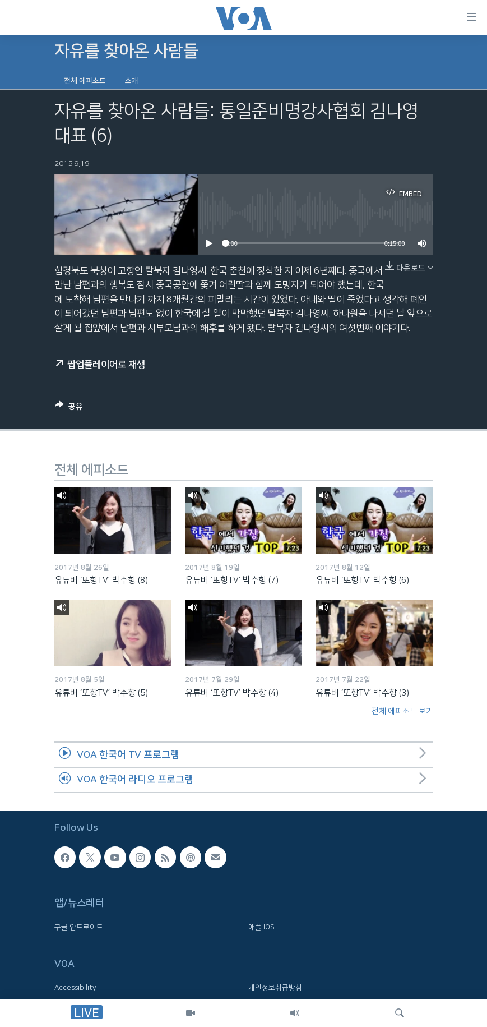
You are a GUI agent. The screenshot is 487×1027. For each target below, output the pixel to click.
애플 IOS (261, 927)
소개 (131, 81)
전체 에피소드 (85, 81)
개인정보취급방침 (275, 988)
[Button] (69, 408)
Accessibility (75, 988)
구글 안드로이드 (78, 927)
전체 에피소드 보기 (402, 711)
